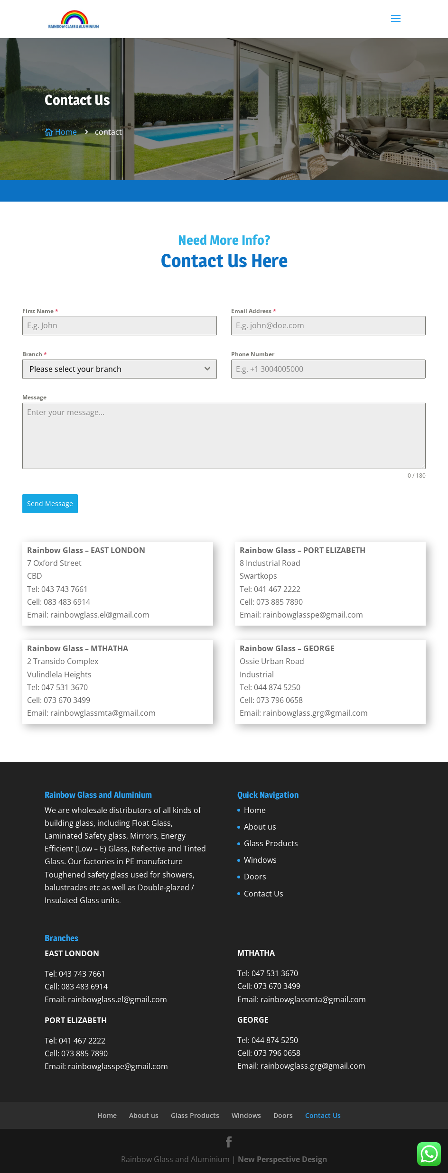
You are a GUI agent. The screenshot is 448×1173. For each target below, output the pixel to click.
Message (34, 397)
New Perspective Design (282, 1159)
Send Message (50, 503)
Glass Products (271, 843)
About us (260, 827)
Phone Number (252, 354)
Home (255, 810)
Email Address (253, 311)
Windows (260, 860)
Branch (34, 354)
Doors (255, 876)
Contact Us (263, 893)
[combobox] (119, 369)
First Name (40, 311)
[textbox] (110, 369)
